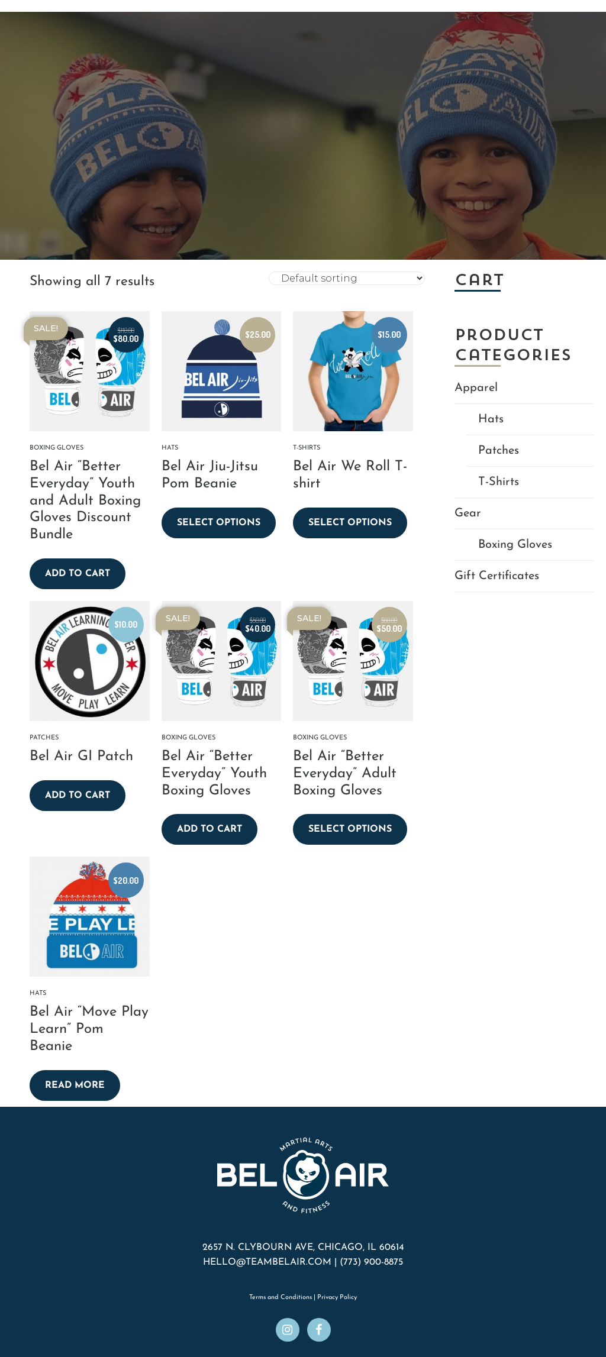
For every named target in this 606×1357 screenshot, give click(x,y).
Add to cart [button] (77, 574)
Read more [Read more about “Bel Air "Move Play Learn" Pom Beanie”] (75, 1085)
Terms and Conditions (280, 1297)
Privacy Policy (337, 1297)
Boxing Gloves (56, 448)
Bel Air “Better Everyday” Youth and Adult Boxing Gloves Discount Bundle (85, 501)
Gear (467, 513)
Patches (44, 738)
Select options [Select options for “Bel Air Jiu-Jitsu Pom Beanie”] (218, 523)
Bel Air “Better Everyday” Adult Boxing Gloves (345, 773)
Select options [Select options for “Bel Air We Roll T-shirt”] (350, 523)
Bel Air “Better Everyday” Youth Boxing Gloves (214, 773)
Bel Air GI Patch (81, 756)
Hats (170, 448)
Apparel (476, 388)
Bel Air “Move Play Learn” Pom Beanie (89, 1029)
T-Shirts (306, 448)
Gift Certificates (496, 576)
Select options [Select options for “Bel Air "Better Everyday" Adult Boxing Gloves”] (350, 829)
